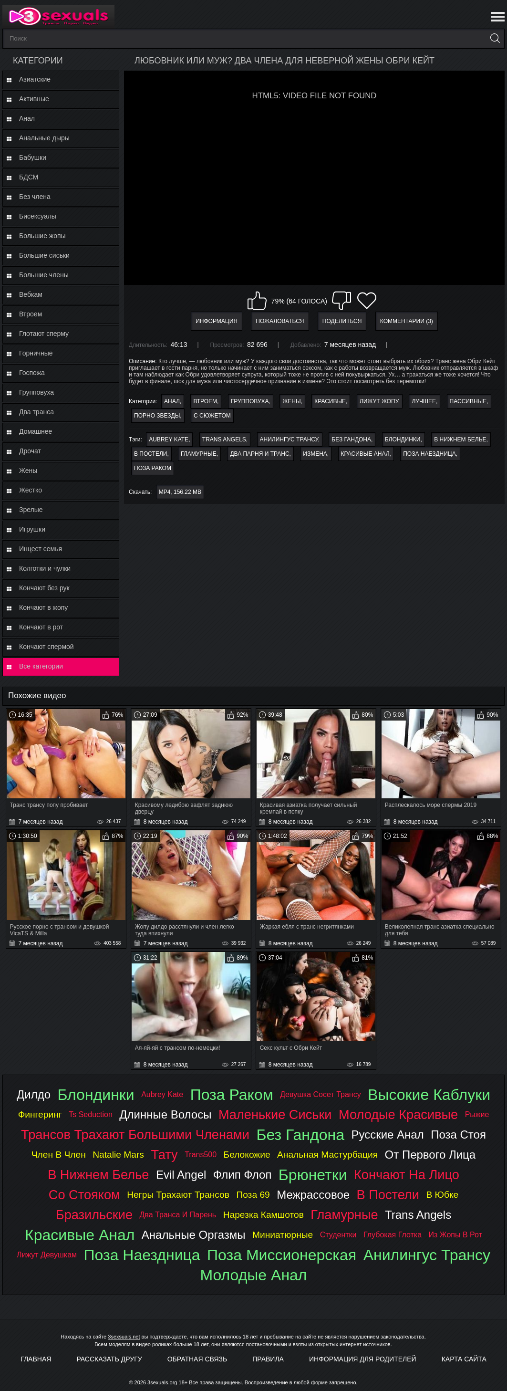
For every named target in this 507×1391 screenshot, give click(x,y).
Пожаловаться (280, 321)
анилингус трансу (289, 439)
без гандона (351, 439)
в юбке (442, 1195)
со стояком (84, 1194)
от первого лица (430, 1154)
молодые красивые (398, 1114)
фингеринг (40, 1114)
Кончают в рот (41, 627)
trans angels (224, 439)
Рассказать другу (109, 1359)
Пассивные (468, 401)
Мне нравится (257, 300)
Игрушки (32, 529)
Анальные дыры (44, 138)
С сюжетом (212, 415)
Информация (217, 321)
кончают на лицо (406, 1174)
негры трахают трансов (178, 1195)
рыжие (477, 1114)
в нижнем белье (460, 439)
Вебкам (30, 294)
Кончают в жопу (43, 607)
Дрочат (30, 451)
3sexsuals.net (124, 1336)
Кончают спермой (46, 646)
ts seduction (91, 1114)
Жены (28, 470)
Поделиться (342, 321)
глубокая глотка (392, 1235)
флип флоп (242, 1174)
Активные (34, 99)
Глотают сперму (44, 333)
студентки (338, 1235)
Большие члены (44, 275)
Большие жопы (42, 236)
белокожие (247, 1155)
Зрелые (31, 509)
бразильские (94, 1214)
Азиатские (35, 79)
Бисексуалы (37, 216)
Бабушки (32, 157)
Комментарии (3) (406, 321)
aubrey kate (168, 439)
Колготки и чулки (45, 568)
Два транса (36, 412)
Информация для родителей (362, 1359)
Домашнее (35, 431)
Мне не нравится (341, 300)
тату (164, 1154)
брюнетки (313, 1174)
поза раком (152, 468)
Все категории (41, 666)
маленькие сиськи (275, 1114)
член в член (58, 1155)
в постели (150, 453)
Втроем (30, 314)
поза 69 (252, 1195)
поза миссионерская (281, 1255)
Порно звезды (157, 415)
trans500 (201, 1154)
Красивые (330, 401)
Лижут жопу (379, 401)
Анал (27, 118)
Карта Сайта (464, 1359)
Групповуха (36, 392)
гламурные (199, 453)
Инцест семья (40, 549)
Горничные (36, 353)
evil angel (181, 1174)
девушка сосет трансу (320, 1094)
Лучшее (424, 401)
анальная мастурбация (327, 1155)
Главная (36, 1359)
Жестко (30, 490)
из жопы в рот (455, 1235)
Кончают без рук (44, 588)
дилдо (34, 1094)
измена (315, 453)
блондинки (403, 439)
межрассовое (313, 1194)
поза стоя (458, 1134)
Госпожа (32, 373)
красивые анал (365, 453)
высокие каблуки (429, 1094)
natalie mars (118, 1155)
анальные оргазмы (194, 1234)
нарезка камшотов (263, 1215)
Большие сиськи (44, 255)
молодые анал (253, 1275)
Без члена (35, 196)
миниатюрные (282, 1235)
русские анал (387, 1134)
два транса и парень (178, 1215)
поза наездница (429, 453)
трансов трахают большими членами (135, 1134)
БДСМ (28, 177)
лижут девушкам (47, 1255)
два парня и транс (259, 453)
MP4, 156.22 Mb (180, 492)
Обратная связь (197, 1359)
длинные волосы (165, 1114)
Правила (268, 1359)
